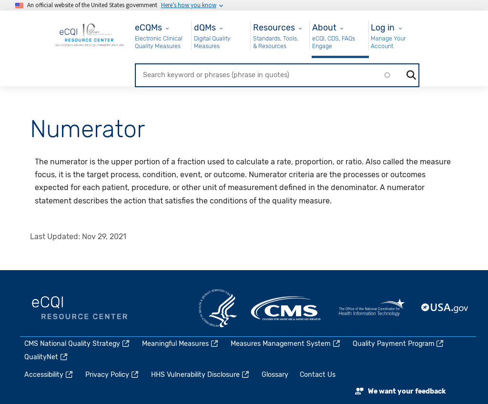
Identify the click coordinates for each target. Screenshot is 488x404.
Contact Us (318, 375)
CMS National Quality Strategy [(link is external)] (77, 344)
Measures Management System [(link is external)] (286, 344)
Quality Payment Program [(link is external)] (399, 344)
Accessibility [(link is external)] (49, 375)
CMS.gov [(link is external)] (286, 308)
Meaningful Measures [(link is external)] (180, 344)
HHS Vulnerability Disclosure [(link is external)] (200, 375)
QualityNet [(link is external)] (46, 357)
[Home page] (89, 34)
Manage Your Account (388, 42)
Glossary (275, 375)
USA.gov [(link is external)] (445, 308)
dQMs (205, 27)
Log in (383, 27)
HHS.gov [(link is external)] (218, 308)
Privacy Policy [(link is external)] (112, 375)
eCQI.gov (79, 308)
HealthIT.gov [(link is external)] (371, 308)
